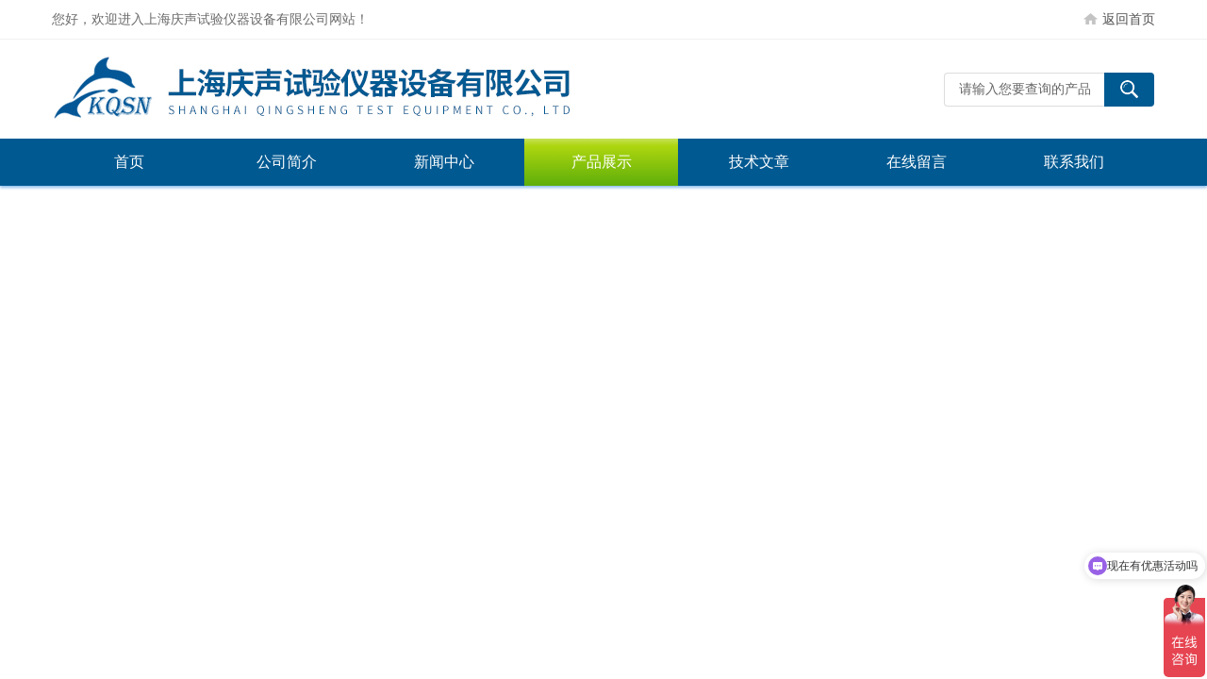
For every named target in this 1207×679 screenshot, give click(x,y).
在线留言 (916, 162)
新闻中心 (444, 162)
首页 (129, 162)
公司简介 (286, 162)
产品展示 (601, 162)
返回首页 (1128, 18)
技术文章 (759, 162)
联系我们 (1074, 162)
